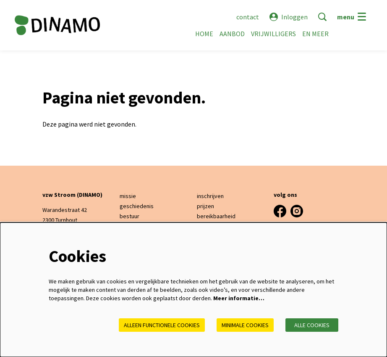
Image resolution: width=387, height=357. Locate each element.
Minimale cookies (245, 325)
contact (247, 17)
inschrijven (210, 196)
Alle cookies (311, 325)
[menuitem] (204, 33)
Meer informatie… (238, 298)
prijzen (205, 206)
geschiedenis (137, 206)
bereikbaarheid (216, 216)
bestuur (129, 216)
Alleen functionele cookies (162, 325)
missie (128, 196)
